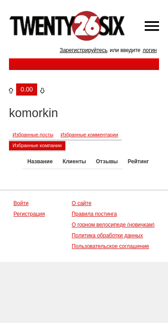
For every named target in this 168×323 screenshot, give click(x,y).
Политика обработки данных (107, 235)
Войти (21, 203)
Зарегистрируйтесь (84, 50)
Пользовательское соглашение (110, 246)
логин (149, 50)
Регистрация (29, 214)
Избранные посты (33, 134)
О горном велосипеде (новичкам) (113, 225)
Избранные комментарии (89, 134)
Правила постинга (94, 214)
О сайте (81, 203)
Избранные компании (37, 145)
